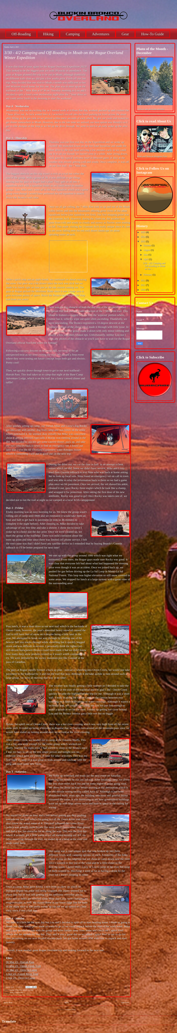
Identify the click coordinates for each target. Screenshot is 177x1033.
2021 (143, 285)
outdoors (25, 990)
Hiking (48, 34)
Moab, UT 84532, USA (16, 992)
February (148, 274)
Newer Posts (8, 1002)
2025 (143, 232)
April (146, 259)
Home (67, 1002)
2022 (143, 280)
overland (30, 990)
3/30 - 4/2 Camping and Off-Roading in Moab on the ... (154, 266)
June (145, 254)
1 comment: (19, 987)
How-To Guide (152, 34)
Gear (125, 34)
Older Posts (125, 1002)
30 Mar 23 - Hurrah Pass (20, 961)
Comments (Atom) (70, 1009)
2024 (143, 236)
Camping (73, 34)
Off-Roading (21, 34)
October (147, 245)
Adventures (100, 34)
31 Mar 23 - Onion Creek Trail (23, 965)
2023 (143, 241)
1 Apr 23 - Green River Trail (22, 973)
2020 (143, 289)
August (147, 250)
